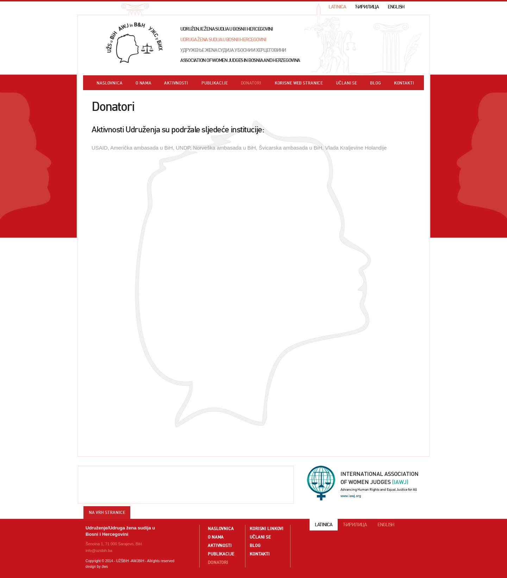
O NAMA (143, 83)
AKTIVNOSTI (176, 83)
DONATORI (251, 83)
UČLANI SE (346, 83)
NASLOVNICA (109, 83)
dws (105, 566)
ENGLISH (396, 7)
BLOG (375, 83)
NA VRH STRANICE (107, 512)
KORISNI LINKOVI (266, 528)
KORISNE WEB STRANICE (299, 83)
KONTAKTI (404, 83)
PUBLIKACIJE (214, 83)
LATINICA (337, 7)
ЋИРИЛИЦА (367, 7)
